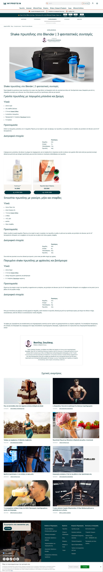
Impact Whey (14, 111)
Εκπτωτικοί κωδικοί (90, 528)
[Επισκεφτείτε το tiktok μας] (11, 559)
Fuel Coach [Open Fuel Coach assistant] (86, 3)
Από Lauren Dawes (65, 512)
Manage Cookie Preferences (11, 549)
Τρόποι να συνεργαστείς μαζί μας (78, 549)
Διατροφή (28, 8)
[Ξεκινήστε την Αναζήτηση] (47, 3)
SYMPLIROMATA (51, 30)
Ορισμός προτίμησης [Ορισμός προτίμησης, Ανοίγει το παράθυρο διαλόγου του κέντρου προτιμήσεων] (74, 566)
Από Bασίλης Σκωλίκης (54, 40)
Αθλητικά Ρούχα (37, 8)
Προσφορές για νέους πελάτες (90, 542)
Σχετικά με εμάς (75, 528)
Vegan (70, 8)
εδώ (12, 570)
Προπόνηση (37, 19)
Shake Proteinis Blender (27, 26)
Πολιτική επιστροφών (50, 534)
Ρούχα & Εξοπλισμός (65, 533)
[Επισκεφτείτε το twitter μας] (17, 559)
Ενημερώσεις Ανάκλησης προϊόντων (51, 556)
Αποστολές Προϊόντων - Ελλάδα (51, 550)
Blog (12, 26)
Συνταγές (66, 19)
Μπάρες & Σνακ (64, 545)
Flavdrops (23, 117)
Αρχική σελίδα (7, 26)
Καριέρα (74, 553)
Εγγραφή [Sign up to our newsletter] (8, 528)
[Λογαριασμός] (93, 3)
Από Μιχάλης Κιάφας (16, 442)
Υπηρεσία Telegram (90, 532)
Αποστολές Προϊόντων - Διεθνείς (51, 539)
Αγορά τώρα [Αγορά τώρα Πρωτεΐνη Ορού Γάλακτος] (47, 192)
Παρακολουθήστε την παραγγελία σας (50, 544)
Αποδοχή (85, 566)
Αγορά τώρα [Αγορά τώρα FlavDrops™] (17, 192)
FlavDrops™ (17, 186)
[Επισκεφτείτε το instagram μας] (4, 559)
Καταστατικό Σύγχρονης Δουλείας (77, 536)
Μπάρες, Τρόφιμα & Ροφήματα (58, 8)
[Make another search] (51, 23)
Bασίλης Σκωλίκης (43, 342)
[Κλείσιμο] (100, 566)
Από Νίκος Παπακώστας (17, 408)
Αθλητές (79, 19)
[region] (51, 567)
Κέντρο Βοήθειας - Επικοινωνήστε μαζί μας (51, 530)
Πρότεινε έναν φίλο (91, 537)
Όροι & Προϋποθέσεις (77, 544)
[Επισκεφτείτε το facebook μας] (7, 559)
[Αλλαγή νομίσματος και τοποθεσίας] (20, 553)
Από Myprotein (64, 442)
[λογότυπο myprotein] (12, 3)
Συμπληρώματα (52, 19)
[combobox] (67, 3)
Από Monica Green (16, 512)
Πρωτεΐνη (22, 8)
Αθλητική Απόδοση (78, 8)
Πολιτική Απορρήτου (77, 541)
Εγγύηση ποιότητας (76, 532)
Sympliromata (17, 26)
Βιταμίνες (45, 8)
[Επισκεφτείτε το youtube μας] (14, 559)
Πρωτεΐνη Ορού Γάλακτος (47, 186)
